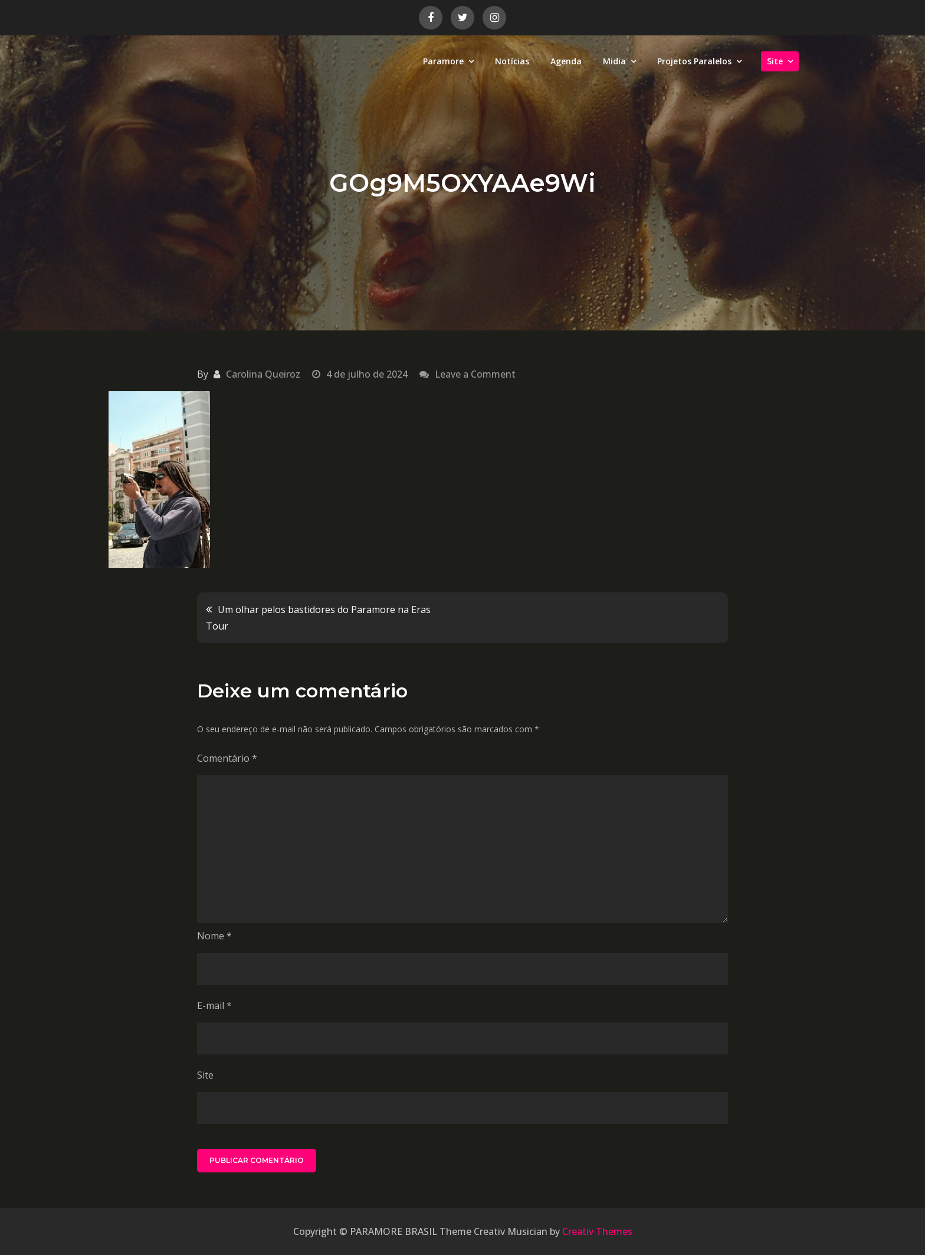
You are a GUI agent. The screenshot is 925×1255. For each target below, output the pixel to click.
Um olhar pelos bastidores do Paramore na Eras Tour (318, 618)
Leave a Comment (475, 374)
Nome (214, 935)
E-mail (214, 1005)
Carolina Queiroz (263, 374)
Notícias (512, 61)
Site (775, 61)
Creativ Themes (597, 1231)
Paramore (443, 61)
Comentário (227, 758)
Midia (614, 61)
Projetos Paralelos (694, 61)
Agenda (566, 61)
